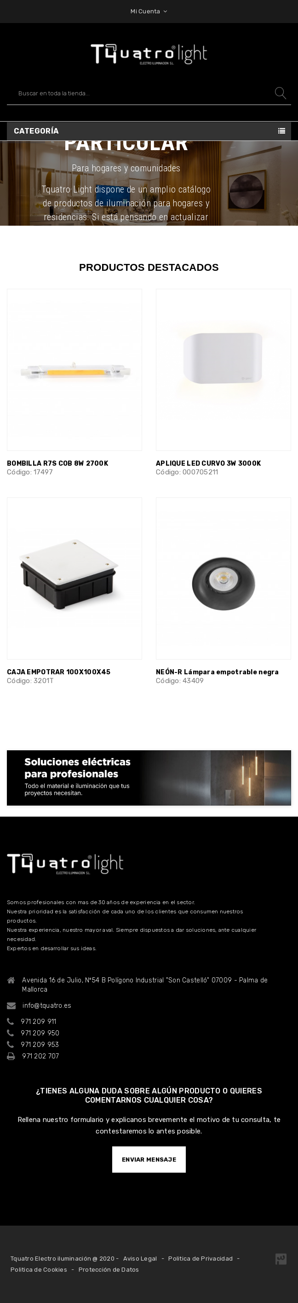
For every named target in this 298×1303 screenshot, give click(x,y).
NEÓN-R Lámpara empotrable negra (217, 672)
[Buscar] (149, 93)
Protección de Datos (109, 1269)
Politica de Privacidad (200, 1258)
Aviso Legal (140, 1258)
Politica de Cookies (39, 1269)
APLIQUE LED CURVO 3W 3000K (208, 463)
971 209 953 (40, 1045)
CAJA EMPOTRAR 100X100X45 (59, 672)
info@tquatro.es (47, 1006)
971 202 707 (40, 1056)
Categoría (36, 131)
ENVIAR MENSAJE (149, 1159)
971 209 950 (40, 1033)
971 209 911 (38, 1022)
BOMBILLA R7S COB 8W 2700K (57, 463)
